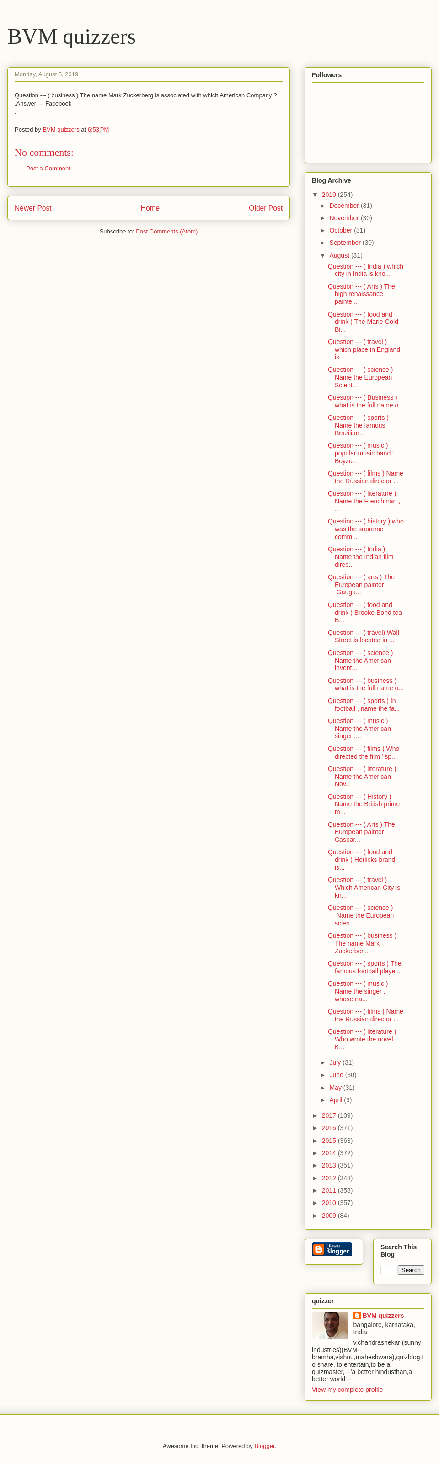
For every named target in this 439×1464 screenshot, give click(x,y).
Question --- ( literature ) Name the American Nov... (362, 776)
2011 (330, 1190)
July (336, 1062)
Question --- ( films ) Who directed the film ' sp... (363, 752)
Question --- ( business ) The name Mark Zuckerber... (362, 943)
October (341, 230)
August (340, 255)
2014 (330, 1153)
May (336, 1087)
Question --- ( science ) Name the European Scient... (360, 377)
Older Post (266, 208)
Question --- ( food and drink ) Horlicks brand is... (361, 859)
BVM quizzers (71, 36)
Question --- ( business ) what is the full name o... (366, 684)
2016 (330, 1127)
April (336, 1100)
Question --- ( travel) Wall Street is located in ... (363, 636)
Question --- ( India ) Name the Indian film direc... (360, 556)
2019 (330, 194)
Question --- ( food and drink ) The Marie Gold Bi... (363, 322)
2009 (330, 1215)
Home (150, 208)
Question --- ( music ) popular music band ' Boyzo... (361, 453)
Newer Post (33, 208)
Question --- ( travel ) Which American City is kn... (364, 887)
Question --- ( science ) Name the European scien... (361, 915)
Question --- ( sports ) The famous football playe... (365, 967)
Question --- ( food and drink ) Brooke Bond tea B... (365, 612)
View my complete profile (347, 1389)
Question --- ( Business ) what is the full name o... (366, 401)
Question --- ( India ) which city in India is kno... (365, 270)
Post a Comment (48, 168)
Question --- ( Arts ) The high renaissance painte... (361, 294)
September (345, 242)
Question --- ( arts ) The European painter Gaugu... (361, 584)
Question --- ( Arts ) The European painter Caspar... (361, 832)
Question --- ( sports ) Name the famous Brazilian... (358, 425)
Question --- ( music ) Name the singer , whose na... (358, 991)
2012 (330, 1178)
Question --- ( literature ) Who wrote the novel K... (362, 1039)
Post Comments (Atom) (167, 231)
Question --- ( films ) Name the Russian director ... (365, 477)
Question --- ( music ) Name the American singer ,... (359, 728)
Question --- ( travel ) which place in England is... (364, 349)
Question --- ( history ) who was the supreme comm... (366, 529)
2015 (330, 1140)
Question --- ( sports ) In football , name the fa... (364, 704)
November (344, 218)
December (344, 205)
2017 (330, 1115)
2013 (330, 1165)
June (337, 1074)
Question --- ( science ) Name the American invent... (360, 660)
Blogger (264, 1446)
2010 (330, 1202)
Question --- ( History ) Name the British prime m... (364, 804)
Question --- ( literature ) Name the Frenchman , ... (364, 501)
